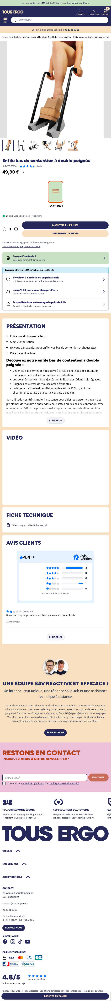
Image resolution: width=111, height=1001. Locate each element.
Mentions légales (30, 990)
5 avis (39, 166)
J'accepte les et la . (43, 783)
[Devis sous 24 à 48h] (104, 258)
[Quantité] (10, 229)
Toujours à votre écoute (18, 810)
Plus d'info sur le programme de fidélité (21, 246)
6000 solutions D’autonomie (71, 810)
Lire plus (55, 420)
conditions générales (32, 783)
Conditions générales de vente (54, 990)
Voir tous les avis (14, 983)
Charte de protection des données (86, 990)
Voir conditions (82, 2)
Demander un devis (65, 233)
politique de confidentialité (64, 783)
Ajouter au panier (65, 225)
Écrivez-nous (55, 732)
